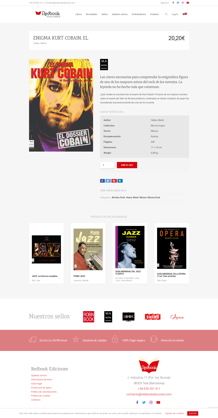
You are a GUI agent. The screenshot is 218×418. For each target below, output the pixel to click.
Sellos (104, 14)
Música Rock (154, 197)
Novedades (91, 14)
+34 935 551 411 (149, 388)
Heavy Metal (132, 197)
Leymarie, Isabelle (81, 280)
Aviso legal (36, 383)
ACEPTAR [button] (193, 413)
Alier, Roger (162, 280)
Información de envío (41, 379)
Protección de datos (41, 387)
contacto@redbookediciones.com (60, 3)
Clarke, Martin (40, 43)
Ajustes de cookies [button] (175, 413)
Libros (78, 14)
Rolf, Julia (36, 280)
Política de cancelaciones (44, 391)
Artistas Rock (118, 197)
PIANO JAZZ (79, 276)
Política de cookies (40, 395)
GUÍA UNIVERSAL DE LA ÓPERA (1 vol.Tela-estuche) (171, 275)
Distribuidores (139, 14)
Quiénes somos (120, 14)
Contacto (154, 14)
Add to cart (127, 165)
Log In (175, 14)
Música (143, 197)
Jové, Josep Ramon (123, 280)
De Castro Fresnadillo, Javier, (127, 278)
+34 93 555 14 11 (36, 3)
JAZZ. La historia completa (44, 276)
